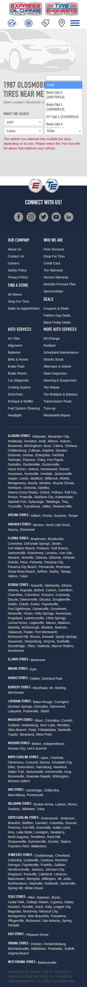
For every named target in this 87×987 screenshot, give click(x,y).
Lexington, (41, 832)
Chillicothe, (52, 790)
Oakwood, (15, 632)
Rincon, (35, 637)
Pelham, (57, 492)
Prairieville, (31, 711)
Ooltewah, (52, 883)
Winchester (16, 692)
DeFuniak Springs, (37, 543)
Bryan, (56, 897)
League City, (62, 907)
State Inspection (55, 373)
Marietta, (14, 627)
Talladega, (52, 502)
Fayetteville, (50, 604)
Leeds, (24, 478)
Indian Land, (62, 827)
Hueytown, (15, 474)
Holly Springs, (45, 613)
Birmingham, (33, 446)
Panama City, (54, 562)
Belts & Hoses (18, 359)
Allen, (32, 897)
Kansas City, (17, 748)
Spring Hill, (16, 888)
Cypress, (56, 902)
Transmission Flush (58, 401)
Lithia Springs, (56, 618)
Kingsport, (15, 874)
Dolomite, (15, 455)
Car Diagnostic (18, 380)
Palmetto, (36, 562)
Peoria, (47, 515)
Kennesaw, (64, 613)
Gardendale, (32, 464)
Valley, (46, 506)
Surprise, (60, 515)
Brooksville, (56, 539)
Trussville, (15, 506)
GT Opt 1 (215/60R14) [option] (62, 116)
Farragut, (14, 865)
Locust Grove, (18, 623)
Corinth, (67, 720)
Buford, (39, 590)
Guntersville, (51, 464)
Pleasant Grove (37, 934)
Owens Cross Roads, (23, 492)
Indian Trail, (16, 772)
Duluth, (24, 604)
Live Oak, (66, 553)
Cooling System (19, 387)
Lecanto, (51, 553)
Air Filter (14, 338)
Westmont (38, 660)
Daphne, (48, 450)
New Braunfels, (39, 916)
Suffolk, (69, 948)
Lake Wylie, (24, 832)
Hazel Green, (17, 469)
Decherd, (61, 860)
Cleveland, (63, 855)
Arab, (43, 441)
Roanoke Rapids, (38, 776)
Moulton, (45, 483)
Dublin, (13, 604)
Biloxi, (39, 720)
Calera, (58, 446)
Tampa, (66, 571)
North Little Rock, (58, 525)
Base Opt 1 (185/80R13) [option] (55, 107)
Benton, (39, 525)
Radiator (50, 345)
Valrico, (13, 576)
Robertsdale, (64, 497)
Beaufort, (14, 823)
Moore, (73, 804)
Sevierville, (68, 883)
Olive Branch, (17, 730)
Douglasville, (62, 599)
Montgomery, (17, 483)
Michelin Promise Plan (60, 284)
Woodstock (16, 650)
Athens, (53, 441)
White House (34, 888)
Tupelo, (13, 734)
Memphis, (34, 879)
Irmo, (11, 832)
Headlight (15, 415)
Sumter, (53, 841)
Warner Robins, (63, 646)
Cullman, (34, 450)
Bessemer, (15, 446)
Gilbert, (36, 515)
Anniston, (31, 441)
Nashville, (36, 883)
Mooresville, (16, 776)
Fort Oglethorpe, (20, 609)
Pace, (24, 562)
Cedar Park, (16, 902)
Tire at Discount (56, 972)
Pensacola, (47, 567)
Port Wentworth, (46, 632)
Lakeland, (46, 874)
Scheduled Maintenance (61, 352)
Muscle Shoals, (64, 483)
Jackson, (37, 869)
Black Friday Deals (57, 322)
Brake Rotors (17, 373)
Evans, (36, 604)
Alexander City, (59, 436)
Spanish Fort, (17, 502)
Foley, (41, 460)
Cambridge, (34, 790)
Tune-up (50, 408)
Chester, (37, 944)
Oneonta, (30, 488)
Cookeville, (31, 860)
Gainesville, (41, 609)
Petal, (33, 730)
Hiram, (28, 613)
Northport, (15, 488)
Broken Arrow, (44, 804)
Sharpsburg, (33, 641)
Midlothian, (39, 948)
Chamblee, (16, 595)
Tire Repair (52, 387)
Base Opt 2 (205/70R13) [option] (55, 95)
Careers (13, 263)
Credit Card (52, 263)
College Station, (37, 902)
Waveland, (27, 734)
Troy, (64, 502)
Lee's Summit (36, 748)
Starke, (54, 571)
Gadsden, (15, 464)
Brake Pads (16, 366)
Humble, (28, 907)
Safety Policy (17, 270)
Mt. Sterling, (58, 688)
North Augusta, (18, 837)
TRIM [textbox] (51, 131)
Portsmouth (35, 795)
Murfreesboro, (18, 883)
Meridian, (64, 725)
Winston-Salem (19, 781)
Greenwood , (50, 818)
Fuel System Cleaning (24, 408)
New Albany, (17, 795)
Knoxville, (31, 874)
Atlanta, (13, 590)
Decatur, (62, 450)
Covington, (62, 702)
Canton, (51, 590)
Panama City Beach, (23, 567)
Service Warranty (56, 277)
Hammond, (58, 706)
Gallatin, (60, 865)
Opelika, (44, 488)
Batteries (14, 352)
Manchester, (17, 879)
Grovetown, (59, 609)
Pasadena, (58, 916)
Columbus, (32, 595)
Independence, (54, 744)
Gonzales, (41, 706)
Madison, (37, 478)
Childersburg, (17, 450)
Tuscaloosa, (32, 506)
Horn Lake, (48, 725)
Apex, (45, 758)
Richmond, (33, 921)
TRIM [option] (50, 85)
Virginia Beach (18, 953)
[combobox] (23, 122)
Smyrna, (49, 641)
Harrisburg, (44, 767)
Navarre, (14, 557)
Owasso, (14, 809)
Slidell (44, 711)
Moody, (33, 483)
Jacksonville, (63, 474)
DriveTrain (15, 394)
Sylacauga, (36, 502)
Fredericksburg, (55, 944)
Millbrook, (52, 478)
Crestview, (15, 543)
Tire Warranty (53, 270)
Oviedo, (13, 562)
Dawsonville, (29, 599)
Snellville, (63, 641)
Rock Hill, (54, 837)
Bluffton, (28, 823)
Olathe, (35, 678)
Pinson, (13, 497)
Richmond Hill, (18, 637)
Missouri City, (48, 911)
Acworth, (37, 585)
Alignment (15, 345)
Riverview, (63, 567)
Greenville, (44, 827)
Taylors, (65, 841)
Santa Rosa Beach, (22, 571)
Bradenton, (39, 539)
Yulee (23, 576)
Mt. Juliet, (65, 879)
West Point (44, 734)
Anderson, (68, 818)
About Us (14, 249)
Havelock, (60, 767)
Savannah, (15, 641)
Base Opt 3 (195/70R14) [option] (55, 126)
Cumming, (62, 595)
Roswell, (48, 637)
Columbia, (57, 823)
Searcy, (13, 529)
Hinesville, (15, 613)
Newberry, (58, 832)
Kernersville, (54, 772)
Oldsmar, (55, 557)
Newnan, (61, 627)
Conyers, (47, 595)
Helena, (33, 469)
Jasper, (13, 478)
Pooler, (29, 632)
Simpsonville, (17, 841)
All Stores (15, 294)
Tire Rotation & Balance (61, 394)
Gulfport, (14, 725)
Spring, (67, 921)
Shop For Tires (18, 301)
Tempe (73, 515)
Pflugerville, (16, 921)
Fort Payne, (55, 460)
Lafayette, (15, 711)
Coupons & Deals (56, 308)
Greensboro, (26, 767)
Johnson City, (55, 869)
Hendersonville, (19, 869)
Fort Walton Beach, (21, 548)
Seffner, (42, 571)
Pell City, (70, 492)
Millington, (49, 879)
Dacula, (13, 599)
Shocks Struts (54, 359)
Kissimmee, (35, 553)
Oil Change (52, 338)
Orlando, (69, 557)
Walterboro (39, 846)
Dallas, (69, 902)
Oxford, (45, 492)
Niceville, (27, 557)
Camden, (41, 823)
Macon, (51, 623)
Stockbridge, (17, 646)
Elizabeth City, (62, 762)
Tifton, (31, 646)
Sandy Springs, (66, 637)
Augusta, (26, 590)
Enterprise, (43, 455)
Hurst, (39, 907)
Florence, (29, 460)
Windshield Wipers (57, 415)
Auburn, (65, 441)
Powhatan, (55, 948)
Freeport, (43, 548)
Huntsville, (31, 474)
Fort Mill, (29, 827)
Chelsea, (71, 446)
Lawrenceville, (34, 618)
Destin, (57, 543)
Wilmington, (60, 776)
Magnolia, (15, 911)
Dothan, (28, 455)
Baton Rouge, (43, 702)
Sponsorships (53, 291)
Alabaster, (39, 436)
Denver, (45, 762)
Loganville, (37, 623)
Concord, (32, 762)
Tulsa (41, 809)
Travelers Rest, (19, 846)
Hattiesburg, (30, 725)
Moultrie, (47, 627)
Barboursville (47, 962)
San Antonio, (51, 921)
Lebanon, (60, 874)
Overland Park (52, 678)
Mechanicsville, (19, 948)
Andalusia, (15, 441)
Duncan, (71, 823)
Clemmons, (16, 762)
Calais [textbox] (11, 131)
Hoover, (64, 469)
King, (68, 772)
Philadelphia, (47, 730)
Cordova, (47, 860)
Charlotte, (57, 758)
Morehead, (40, 688)
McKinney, (30, 911)
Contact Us (16, 256)
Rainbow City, (44, 497)
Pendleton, (38, 837)
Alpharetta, (52, 585)
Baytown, (44, 897)
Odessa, (41, 557)
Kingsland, (15, 618)
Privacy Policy (18, 277)
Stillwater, (28, 809)
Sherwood (27, 529)
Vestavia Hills (62, 506)
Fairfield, (58, 455)
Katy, (48, 907)
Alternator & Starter (57, 366)
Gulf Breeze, (60, 548)
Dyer (33, 669)
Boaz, (48, 446)
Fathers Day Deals (57, 315)
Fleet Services (54, 249)
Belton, (37, 744)
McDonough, (31, 627)
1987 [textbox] (10, 122)
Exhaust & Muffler (20, 401)
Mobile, (65, 478)
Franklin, (47, 865)
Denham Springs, (20, 706)
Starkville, (65, 730)
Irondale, (47, 474)
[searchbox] (63, 77)
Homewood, (49, 469)
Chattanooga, (44, 855)
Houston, (14, 907)
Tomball (13, 925)
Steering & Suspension (60, 380)
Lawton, (61, 804)
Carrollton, (65, 590)
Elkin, (12, 767)
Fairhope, (15, 460)
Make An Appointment (23, 308)
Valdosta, (43, 646)
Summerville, (37, 841)
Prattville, (26, 497)
